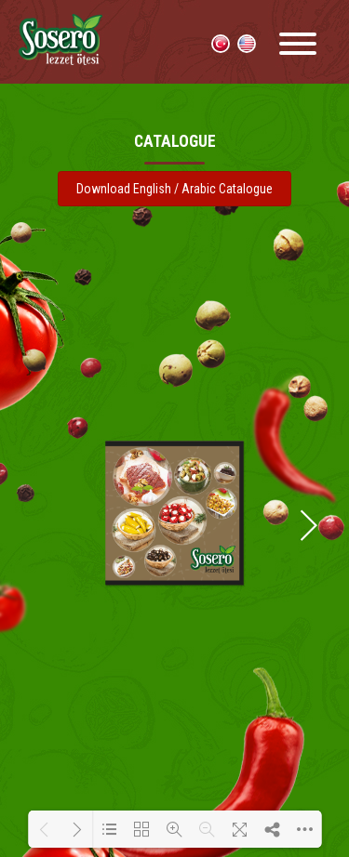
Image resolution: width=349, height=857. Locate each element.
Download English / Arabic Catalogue (174, 188)
